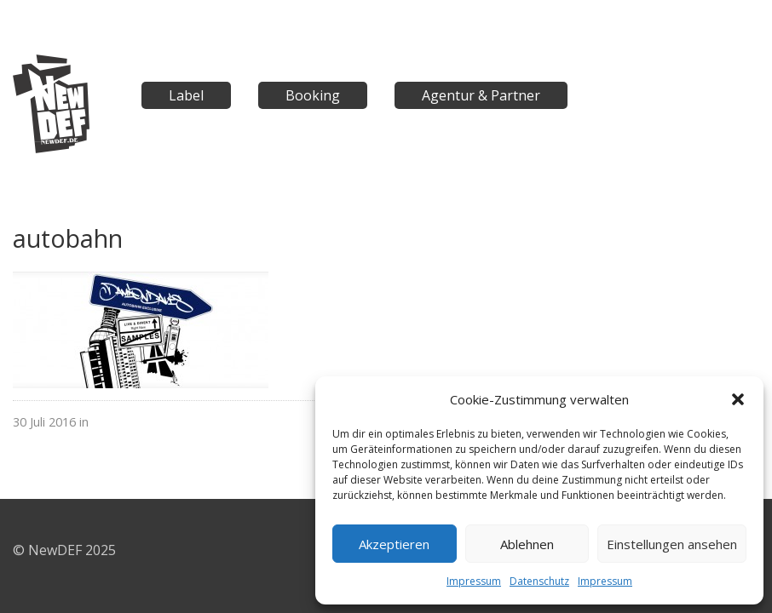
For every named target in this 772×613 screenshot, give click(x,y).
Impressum (473, 581)
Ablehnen (527, 544)
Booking (312, 95)
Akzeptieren (394, 544)
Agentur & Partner (481, 95)
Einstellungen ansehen (672, 544)
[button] (737, 399)
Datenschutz (539, 581)
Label (186, 95)
